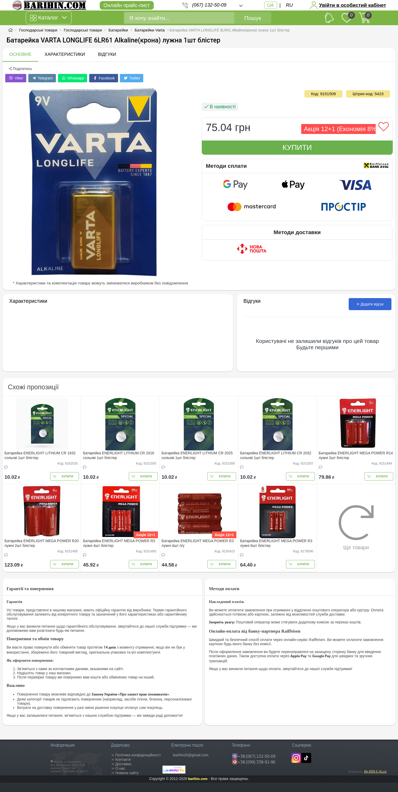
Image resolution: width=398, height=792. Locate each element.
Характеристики (65, 54)
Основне (20, 54)
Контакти (123, 759)
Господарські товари (38, 30)
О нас (120, 768)
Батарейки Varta (150, 30)
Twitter (131, 78)
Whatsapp (72, 78)
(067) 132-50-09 (209, 5)
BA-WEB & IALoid (375, 771)
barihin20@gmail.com (191, 755)
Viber (15, 78)
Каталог (48, 17)
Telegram (42, 78)
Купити (297, 147)
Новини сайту (127, 773)
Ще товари (356, 527)
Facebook (103, 78)
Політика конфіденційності (138, 755)
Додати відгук (370, 304)
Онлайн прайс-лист (127, 5)
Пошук (252, 18)
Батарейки (118, 30)
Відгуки (107, 54)
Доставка (123, 764)
